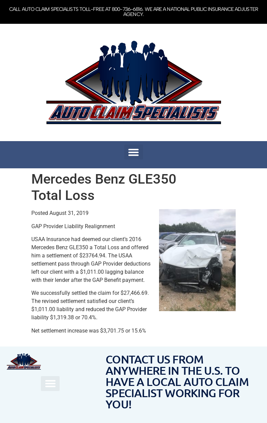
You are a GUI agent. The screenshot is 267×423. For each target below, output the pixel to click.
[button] (133, 152)
